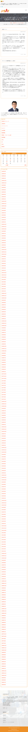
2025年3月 (4, 194)
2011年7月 (4, 537)
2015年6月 (4, 436)
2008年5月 (4, 624)
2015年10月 (4, 431)
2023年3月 (4, 242)
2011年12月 (4, 525)
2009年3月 (4, 601)
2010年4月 (4, 571)
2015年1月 (4, 445)
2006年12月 (4, 645)
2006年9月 (4, 652)
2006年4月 (4, 661)
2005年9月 (4, 677)
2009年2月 (4, 604)
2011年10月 (4, 530)
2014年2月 (4, 470)
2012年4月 (4, 516)
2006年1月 (4, 668)
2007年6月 (4, 640)
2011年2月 (4, 548)
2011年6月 (4, 539)
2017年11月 (4, 376)
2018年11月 (4, 348)
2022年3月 (4, 265)
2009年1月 (4, 606)
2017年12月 (4, 373)
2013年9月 (4, 482)
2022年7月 (4, 258)
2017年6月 (4, 387)
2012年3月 (4, 518)
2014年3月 (4, 468)
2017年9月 (4, 380)
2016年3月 (4, 419)
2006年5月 (4, 659)
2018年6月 (4, 360)
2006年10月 (4, 650)
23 (6, 161)
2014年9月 (4, 454)
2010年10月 (4, 558)
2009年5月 (4, 597)
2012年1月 (4, 523)
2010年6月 (4, 567)
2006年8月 (4, 654)
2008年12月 (4, 608)
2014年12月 (4, 447)
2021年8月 (4, 281)
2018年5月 (4, 362)
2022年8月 (4, 256)
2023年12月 (4, 224)
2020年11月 (4, 295)
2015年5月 (4, 438)
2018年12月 (4, 346)
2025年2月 (4, 196)
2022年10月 (4, 254)
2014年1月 (4, 472)
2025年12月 (4, 180)
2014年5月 (4, 463)
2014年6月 (4, 461)
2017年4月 (4, 392)
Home (11, 22)
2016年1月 (4, 424)
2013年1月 (4, 498)
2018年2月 (4, 369)
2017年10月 (4, 378)
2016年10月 (4, 406)
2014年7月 (4, 459)
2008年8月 (4, 617)
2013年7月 (4, 486)
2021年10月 (4, 277)
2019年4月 (4, 339)
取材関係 (3, 132)
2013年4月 (4, 493)
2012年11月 (4, 502)
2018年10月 (4, 350)
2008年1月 (4, 631)
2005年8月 (4, 680)
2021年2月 (4, 288)
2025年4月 (4, 192)
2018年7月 (4, 357)
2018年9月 (4, 353)
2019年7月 (4, 332)
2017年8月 (4, 383)
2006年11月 (4, 647)
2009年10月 (4, 585)
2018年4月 (4, 364)
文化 (2, 139)
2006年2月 (4, 666)
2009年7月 (4, 592)
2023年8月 (4, 231)
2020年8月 (4, 302)
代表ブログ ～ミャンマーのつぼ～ (18, 22)
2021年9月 (4, 279)
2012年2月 (4, 521)
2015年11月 (4, 429)
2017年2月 (4, 396)
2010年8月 (4, 562)
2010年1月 (4, 578)
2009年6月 (4, 594)
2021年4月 (4, 286)
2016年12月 (4, 401)
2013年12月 (4, 475)
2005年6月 (4, 684)
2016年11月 (4, 403)
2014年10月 (4, 452)
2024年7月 (4, 212)
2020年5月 (4, 309)
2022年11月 (4, 251)
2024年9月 (4, 208)
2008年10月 (4, 613)
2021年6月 (4, 284)
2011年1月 (4, 551)
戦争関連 (3, 137)
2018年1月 (4, 371)
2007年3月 (4, 643)
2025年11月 (4, 182)
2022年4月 (4, 263)
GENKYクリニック (5, 121)
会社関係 (3, 130)
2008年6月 (4, 622)
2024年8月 (4, 210)
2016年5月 (4, 415)
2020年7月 (4, 304)
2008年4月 (4, 627)
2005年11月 (4, 673)
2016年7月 (4, 410)
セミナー (3, 128)
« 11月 (7, 165)
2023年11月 (4, 226)
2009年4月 (4, 599)
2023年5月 (4, 238)
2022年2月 (4, 268)
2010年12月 (4, 553)
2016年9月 (4, 408)
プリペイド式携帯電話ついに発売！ (9, 60)
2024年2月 (4, 219)
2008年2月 (4, 629)
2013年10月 (4, 479)
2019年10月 (4, 325)
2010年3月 (4, 574)
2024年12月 (4, 201)
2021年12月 (4, 272)
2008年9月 (4, 615)
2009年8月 (4, 590)
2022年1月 (4, 270)
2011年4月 (4, 544)
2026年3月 (4, 173)
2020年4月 (4, 311)
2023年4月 (4, 240)
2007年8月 (4, 638)
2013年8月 (4, 484)
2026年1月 (4, 178)
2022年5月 (4, 261)
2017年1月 (4, 399)
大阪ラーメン (4, 29)
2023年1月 (4, 247)
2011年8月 (4, 535)
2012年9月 (4, 507)
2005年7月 (4, 682)
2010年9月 (4, 560)
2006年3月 (4, 663)
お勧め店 (3, 123)
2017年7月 (4, 385)
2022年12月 (4, 249)
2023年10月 (4, 228)
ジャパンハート (5, 125)
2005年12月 (4, 670)
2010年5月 (4, 569)
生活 (25, 54)
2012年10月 (4, 505)
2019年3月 (4, 341)
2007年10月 (4, 636)
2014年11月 (4, 449)
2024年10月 (4, 205)
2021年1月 (4, 291)
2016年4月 (4, 417)
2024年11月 (4, 203)
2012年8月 (4, 509)
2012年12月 (4, 500)
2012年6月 (4, 514)
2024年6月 (4, 215)
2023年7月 (4, 233)
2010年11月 (4, 555)
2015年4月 (4, 440)
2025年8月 (4, 185)
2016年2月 (4, 422)
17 (10, 160)
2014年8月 (4, 456)
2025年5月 (4, 189)
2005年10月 (4, 675)
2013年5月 (4, 491)
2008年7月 (4, 620)
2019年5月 (4, 337)
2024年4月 (4, 217)
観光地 (3, 146)
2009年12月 (4, 581)
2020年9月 (4, 300)
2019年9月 (4, 327)
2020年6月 (4, 307)
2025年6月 (4, 187)
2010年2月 (4, 576)
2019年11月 (4, 323)
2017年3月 (4, 394)
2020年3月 (4, 314)
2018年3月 (4, 367)
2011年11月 (4, 528)
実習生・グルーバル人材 (6, 135)
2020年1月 (4, 318)
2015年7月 (4, 433)
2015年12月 (4, 426)
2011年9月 (4, 532)
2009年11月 (4, 583)
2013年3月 (4, 495)
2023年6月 (4, 235)
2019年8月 (4, 330)
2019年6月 (4, 334)
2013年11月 (4, 477)
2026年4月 (4, 171)
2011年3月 (4, 546)
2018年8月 (4, 355)
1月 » (26, 165)
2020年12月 (4, 293)
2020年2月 (4, 316)
